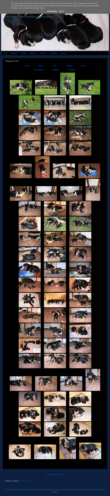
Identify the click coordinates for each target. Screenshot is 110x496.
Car (54, 66)
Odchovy (33, 53)
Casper (69, 66)
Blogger (54, 491)
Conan (83, 66)
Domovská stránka (55, 474)
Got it (61, 11)
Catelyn (55, 70)
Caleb (40, 66)
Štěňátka (24, 53)
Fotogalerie (53, 53)
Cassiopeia (38, 70)
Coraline (71, 70)
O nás (6, 53)
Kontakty (64, 53)
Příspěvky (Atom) (25, 481)
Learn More (52, 11)
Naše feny (14, 53)
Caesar (27, 66)
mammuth (83, 489)
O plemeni (42, 53)
